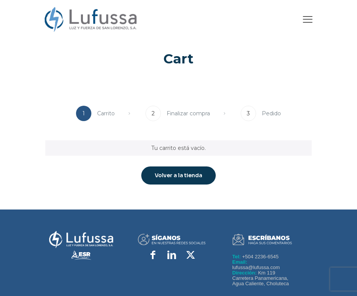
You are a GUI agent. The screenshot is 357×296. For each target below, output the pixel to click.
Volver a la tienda (178, 175)
